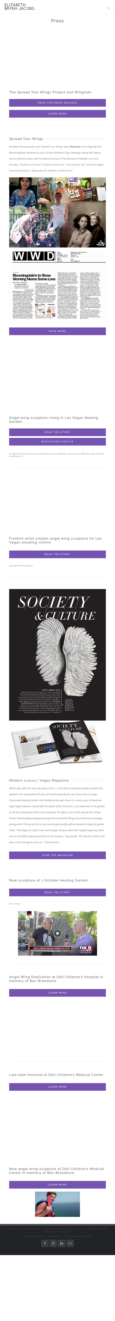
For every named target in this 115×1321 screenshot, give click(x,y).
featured (75, 146)
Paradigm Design (87, 1236)
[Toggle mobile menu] (109, 8)
